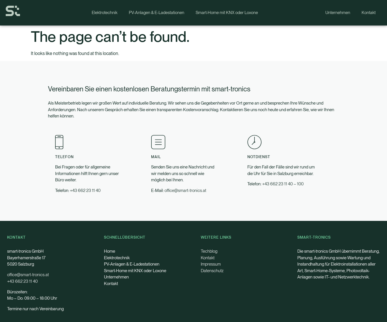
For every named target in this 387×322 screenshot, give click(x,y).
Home (109, 251)
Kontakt (369, 12)
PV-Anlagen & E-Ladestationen (156, 12)
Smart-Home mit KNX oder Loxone (227, 12)
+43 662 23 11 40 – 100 (283, 183)
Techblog (209, 251)
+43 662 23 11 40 (85, 190)
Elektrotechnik (104, 12)
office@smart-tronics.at (185, 190)
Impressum (211, 264)
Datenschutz (212, 270)
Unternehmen (337, 12)
